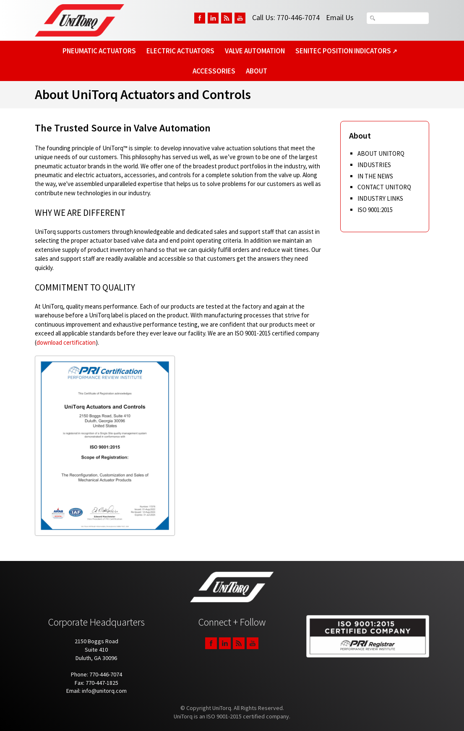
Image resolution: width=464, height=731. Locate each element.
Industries (374, 165)
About (256, 71)
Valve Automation (255, 50)
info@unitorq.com (104, 690)
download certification (66, 342)
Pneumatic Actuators (99, 50)
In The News (375, 176)
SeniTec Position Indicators (346, 50)
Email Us (340, 17)
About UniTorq (380, 153)
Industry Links (380, 198)
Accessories (214, 71)
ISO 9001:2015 (375, 210)
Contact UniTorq (384, 187)
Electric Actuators (180, 50)
